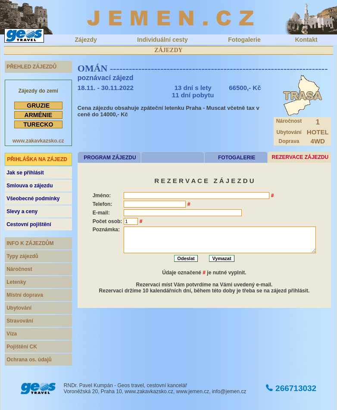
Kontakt (306, 39)
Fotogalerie (244, 39)
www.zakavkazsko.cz (38, 141)
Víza (11, 334)
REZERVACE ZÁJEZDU (300, 157)
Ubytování (18, 308)
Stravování (19, 321)
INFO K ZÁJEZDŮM (29, 243)
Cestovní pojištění (28, 224)
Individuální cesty (162, 39)
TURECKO (38, 124)
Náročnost (19, 269)
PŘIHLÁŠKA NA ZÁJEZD (37, 159)
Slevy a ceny (21, 211)
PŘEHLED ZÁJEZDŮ (31, 67)
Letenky (16, 282)
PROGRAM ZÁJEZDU (110, 158)
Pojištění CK (21, 347)
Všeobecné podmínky (32, 199)
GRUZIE (38, 105)
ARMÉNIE (39, 115)
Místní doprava (24, 295)
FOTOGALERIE (236, 158)
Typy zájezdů (22, 256)
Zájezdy (86, 39)
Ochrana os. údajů (29, 360)
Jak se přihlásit (25, 173)
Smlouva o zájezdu (29, 186)
